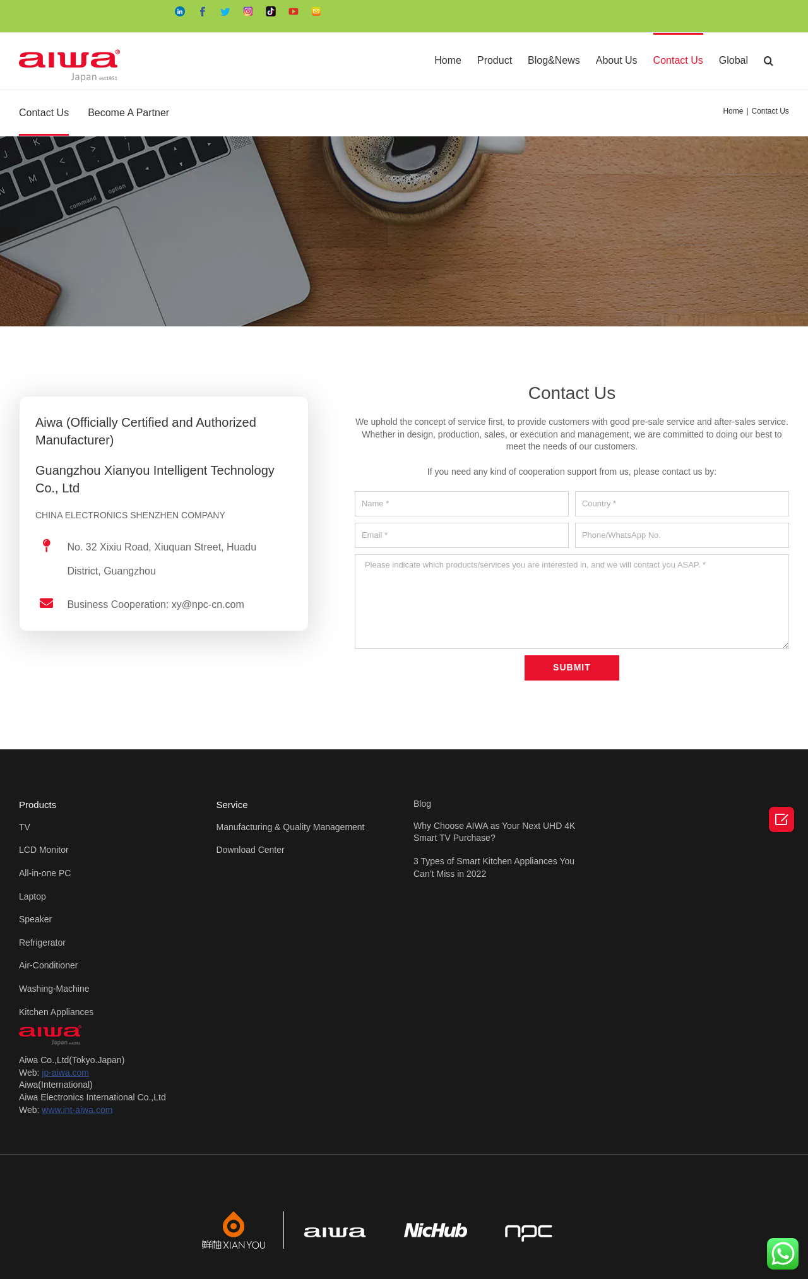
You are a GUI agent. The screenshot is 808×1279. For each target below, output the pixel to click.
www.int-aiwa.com (77, 1110)
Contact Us (44, 112)
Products (37, 804)
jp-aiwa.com (65, 1073)
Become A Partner (128, 112)
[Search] (768, 59)
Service (232, 804)
